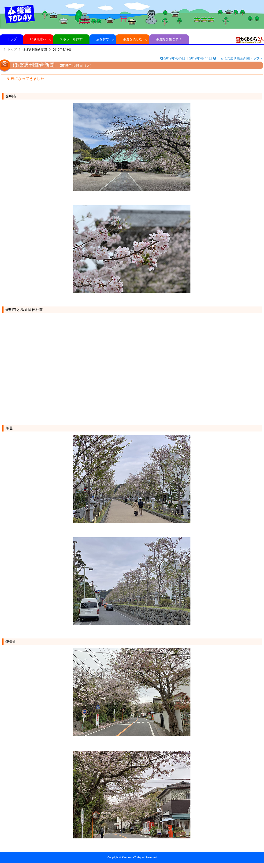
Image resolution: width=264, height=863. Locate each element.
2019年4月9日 (62, 49)
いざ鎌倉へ (38, 39)
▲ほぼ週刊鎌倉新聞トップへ (241, 58)
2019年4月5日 (172, 58)
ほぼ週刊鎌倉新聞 (34, 49)
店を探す (102, 39)
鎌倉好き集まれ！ (169, 39)
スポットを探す (71, 39)
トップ (11, 39)
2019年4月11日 (202, 58)
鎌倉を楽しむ (132, 39)
